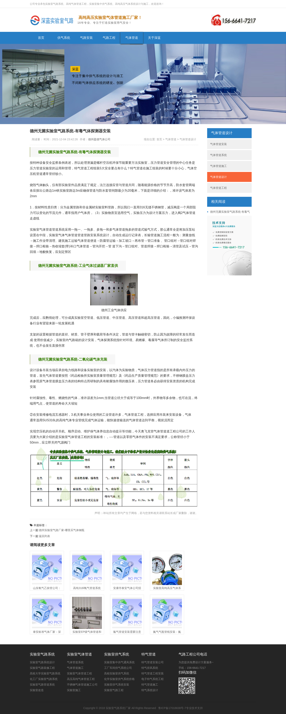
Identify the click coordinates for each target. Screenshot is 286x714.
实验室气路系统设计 (42, 662)
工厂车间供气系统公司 (118, 667)
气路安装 (86, 37)
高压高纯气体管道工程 (81, 679)
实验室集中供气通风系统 (119, 662)
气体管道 (131, 37)
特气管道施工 (149, 684)
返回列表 (44, 536)
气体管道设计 (188, 139)
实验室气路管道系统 (42, 684)
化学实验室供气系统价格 (119, 679)
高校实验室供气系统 (116, 673)
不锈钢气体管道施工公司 (82, 684)
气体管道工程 (218, 187)
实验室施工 (74, 690)
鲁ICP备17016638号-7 (172, 708)
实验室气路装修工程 (42, 667)
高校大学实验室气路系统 (45, 673)
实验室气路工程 (114, 690)
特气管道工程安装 (152, 673)
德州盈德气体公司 (99, 139)
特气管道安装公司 (152, 662)
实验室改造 (37, 690)
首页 (41, 37)
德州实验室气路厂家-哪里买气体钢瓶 (61, 530)
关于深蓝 (154, 37)
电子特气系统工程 (152, 679)
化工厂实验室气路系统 (44, 679)
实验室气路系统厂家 (118, 708)
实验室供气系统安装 (116, 684)
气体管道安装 (218, 144)
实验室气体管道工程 (79, 673)
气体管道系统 (218, 155)
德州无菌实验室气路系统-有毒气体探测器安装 (228, 212)
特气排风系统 (149, 667)
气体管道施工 (218, 166)
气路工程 (109, 37)
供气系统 (63, 37)
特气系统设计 (149, 690)
